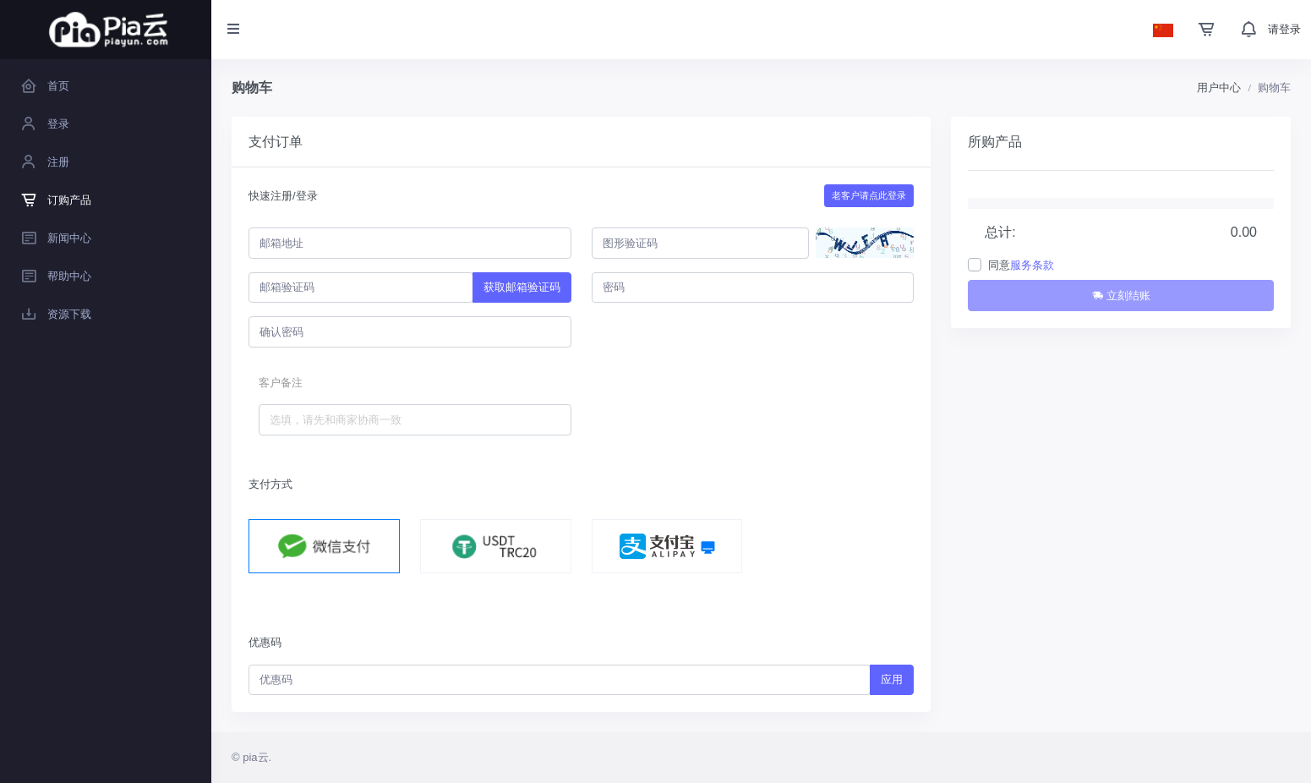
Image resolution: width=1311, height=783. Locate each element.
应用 (892, 679)
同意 (1021, 265)
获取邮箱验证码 (521, 287)
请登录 (1284, 29)
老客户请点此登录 (869, 195)
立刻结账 (1121, 295)
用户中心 (1219, 87)
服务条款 (1032, 265)
